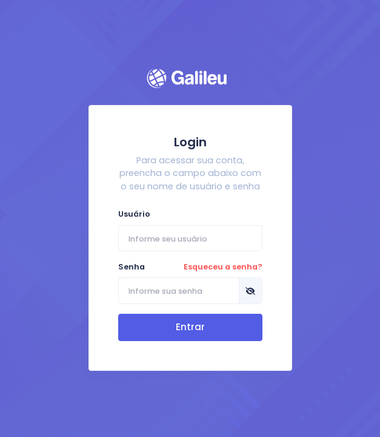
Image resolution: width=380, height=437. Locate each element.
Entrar (190, 326)
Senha (190, 267)
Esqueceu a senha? (223, 267)
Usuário (134, 214)
